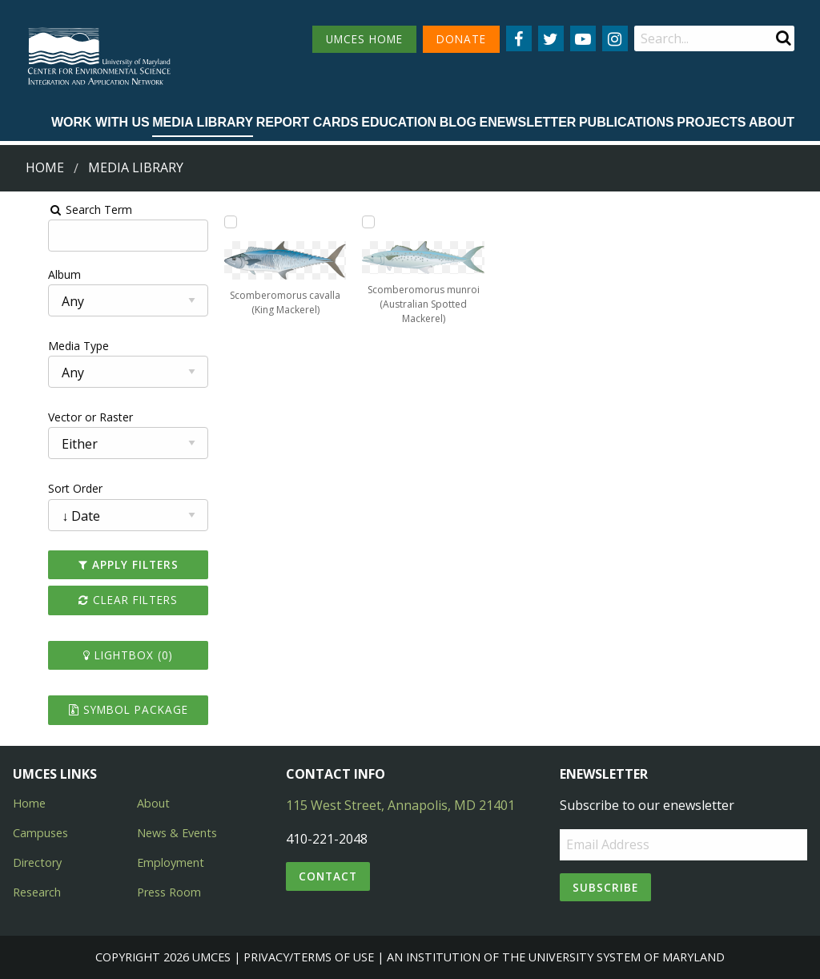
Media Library (202, 122)
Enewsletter (527, 122)
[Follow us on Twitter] (551, 38)
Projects (711, 122)
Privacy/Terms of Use (308, 957)
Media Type (40, 345)
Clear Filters (98, 599)
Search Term (52, 209)
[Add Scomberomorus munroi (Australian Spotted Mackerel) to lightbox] (362, 222)
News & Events (177, 832)
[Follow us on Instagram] (615, 38)
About (771, 122)
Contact (328, 876)
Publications (626, 122)
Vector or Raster (52, 417)
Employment (170, 862)
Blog (458, 122)
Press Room (169, 892)
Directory (37, 862)
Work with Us (100, 122)
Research (37, 892)
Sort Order (37, 488)
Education (398, 122)
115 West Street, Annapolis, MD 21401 (400, 805)
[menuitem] (100, 123)
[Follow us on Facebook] (519, 38)
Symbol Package (99, 709)
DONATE (461, 38)
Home (45, 167)
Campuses (40, 832)
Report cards (307, 122)
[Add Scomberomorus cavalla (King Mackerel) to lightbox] (209, 222)
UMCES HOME (364, 38)
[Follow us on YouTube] (583, 38)
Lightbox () (98, 655)
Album (26, 274)
